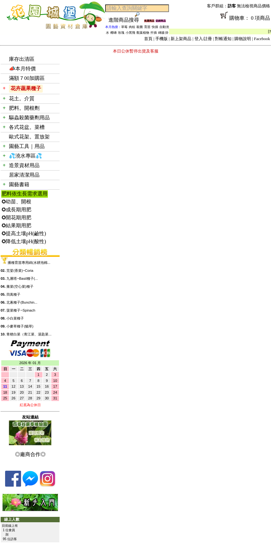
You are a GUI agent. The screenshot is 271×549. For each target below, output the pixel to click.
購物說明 (242, 38)
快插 (155, 27)
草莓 (124, 27)
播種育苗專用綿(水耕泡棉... (29, 262)
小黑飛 (130, 32)
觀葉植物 (142, 32)
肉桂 (132, 27)
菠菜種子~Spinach (20, 310)
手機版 (161, 38)
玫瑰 (121, 32)
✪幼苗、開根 (16, 201)
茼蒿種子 (13, 294)
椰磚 (113, 32)
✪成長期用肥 (16, 209)
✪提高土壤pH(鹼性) (24, 233)
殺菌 (139, 27)
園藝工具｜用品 (27, 146)
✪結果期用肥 (16, 225)
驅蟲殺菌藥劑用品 (29, 117)
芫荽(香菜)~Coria (19, 270)
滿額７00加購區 (27, 78)
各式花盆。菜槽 (27, 127)
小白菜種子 (15, 318)
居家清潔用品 (24, 175)
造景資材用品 (24, 165)
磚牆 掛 (163, 32)
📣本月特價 (22, 68)
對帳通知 (223, 38)
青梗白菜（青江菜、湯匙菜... (28, 334)
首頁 (148, 38)
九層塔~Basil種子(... (22, 278)
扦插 (153, 32)
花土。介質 (21, 98)
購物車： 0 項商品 (220, 20)
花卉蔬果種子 (26, 88)
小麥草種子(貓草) (19, 326)
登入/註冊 (203, 38)
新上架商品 (181, 38)
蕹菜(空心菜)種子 (19, 286)
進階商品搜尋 (126, 20)
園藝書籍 (19, 184)
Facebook (262, 38)
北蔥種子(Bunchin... (21, 302)
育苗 (147, 27)
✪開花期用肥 (16, 217)
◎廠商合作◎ (30, 454)
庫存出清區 (21, 59)
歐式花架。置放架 (29, 136)
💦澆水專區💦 (25, 155)
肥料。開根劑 (24, 108)
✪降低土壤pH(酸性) (24, 241)
